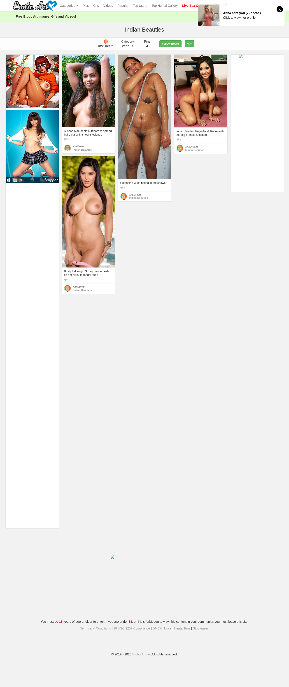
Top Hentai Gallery (165, 5)
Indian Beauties (82, 149)
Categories (69, 5)
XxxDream (79, 146)
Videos (108, 5)
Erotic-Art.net (141, 654)
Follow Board (170, 43)
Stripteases (201, 628)
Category (127, 44)
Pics (86, 5)
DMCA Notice (162, 628)
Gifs (96, 5)
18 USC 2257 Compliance (132, 628)
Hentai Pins (182, 628)
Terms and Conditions (95, 628)
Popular (123, 5)
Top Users (140, 5)
